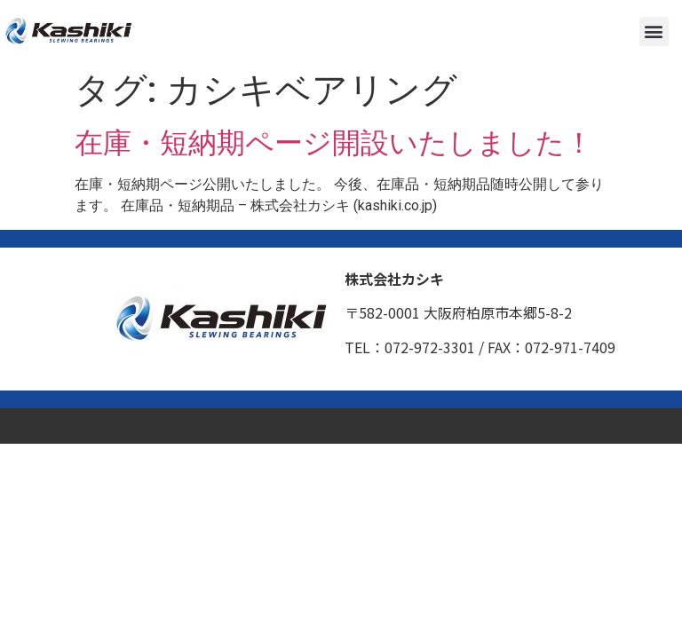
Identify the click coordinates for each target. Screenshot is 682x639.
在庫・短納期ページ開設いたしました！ (334, 143)
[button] (654, 31)
